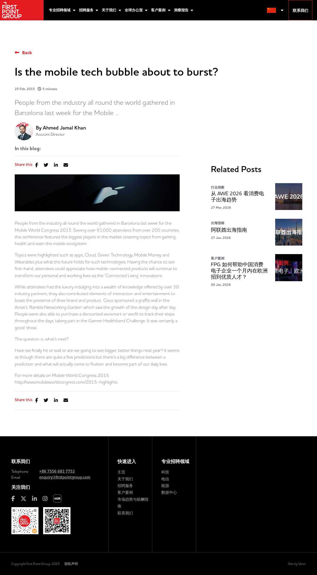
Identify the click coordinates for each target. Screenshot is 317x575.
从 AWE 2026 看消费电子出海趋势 (237, 197)
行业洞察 (217, 187)
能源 (165, 485)
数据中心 (169, 492)
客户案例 (159, 10)
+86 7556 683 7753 (57, 471)
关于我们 (109, 10)
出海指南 (217, 223)
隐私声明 (71, 564)
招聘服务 (86, 10)
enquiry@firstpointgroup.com (64, 477)
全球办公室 (134, 10)
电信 (165, 478)
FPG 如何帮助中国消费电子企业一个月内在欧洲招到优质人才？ (239, 271)
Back (27, 53)
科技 (165, 471)
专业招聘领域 (60, 10)
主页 (121, 471)
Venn (302, 564)
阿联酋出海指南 (229, 230)
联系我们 (125, 513)
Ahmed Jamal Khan (64, 128)
